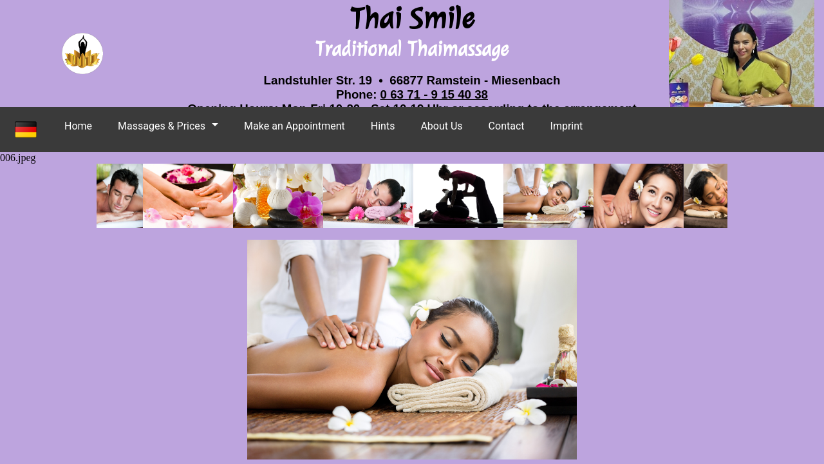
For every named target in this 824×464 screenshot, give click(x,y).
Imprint (566, 126)
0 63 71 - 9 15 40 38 (434, 94)
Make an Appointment (294, 126)
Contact (507, 126)
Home (78, 126)
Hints (383, 126)
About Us (441, 126)
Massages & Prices (161, 126)
